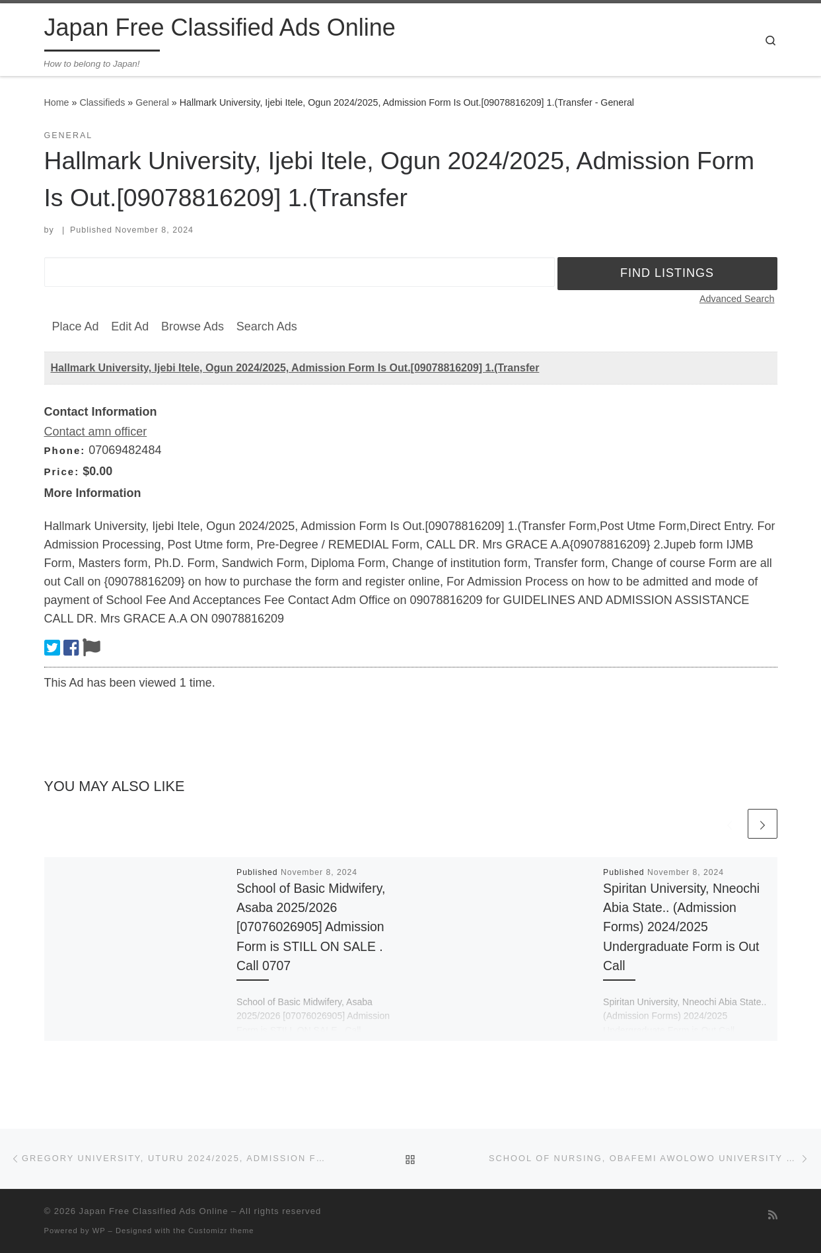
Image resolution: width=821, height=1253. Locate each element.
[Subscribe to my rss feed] (772, 1215)
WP (99, 1230)
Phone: (65, 450)
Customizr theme (221, 1230)
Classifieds (102, 102)
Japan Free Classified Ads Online (154, 1211)
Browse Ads (192, 326)
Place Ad (75, 326)
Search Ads (266, 326)
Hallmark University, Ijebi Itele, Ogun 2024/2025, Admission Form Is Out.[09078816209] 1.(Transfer (295, 367)
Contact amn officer (95, 431)
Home (56, 102)
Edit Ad (130, 326)
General (152, 102)
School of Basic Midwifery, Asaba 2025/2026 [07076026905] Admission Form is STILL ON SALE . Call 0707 (310, 927)
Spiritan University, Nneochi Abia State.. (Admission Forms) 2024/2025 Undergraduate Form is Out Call (681, 927)
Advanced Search (737, 298)
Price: (62, 471)
